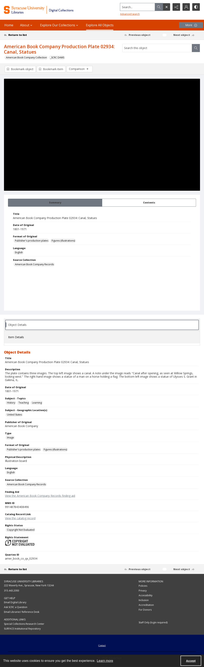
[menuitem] (102, 645)
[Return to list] (30, 35)
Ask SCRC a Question (15, 607)
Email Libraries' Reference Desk (21, 612)
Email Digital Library (15, 602)
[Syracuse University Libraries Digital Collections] (47, 10)
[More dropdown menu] (191, 25)
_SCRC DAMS (57, 57)
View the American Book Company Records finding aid (40, 496)
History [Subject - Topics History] (11, 402)
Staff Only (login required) (153, 622)
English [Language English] (19, 252)
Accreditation (146, 605)
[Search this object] (157, 48)
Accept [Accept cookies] (191, 660)
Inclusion (144, 600)
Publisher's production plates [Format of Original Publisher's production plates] (31, 240)
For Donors (145, 609)
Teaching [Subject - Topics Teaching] (24, 402)
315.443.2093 (11, 590)
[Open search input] (166, 7)
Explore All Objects (100, 25)
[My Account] (186, 7)
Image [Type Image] (10, 437)
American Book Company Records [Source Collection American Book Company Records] (34, 264)
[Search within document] (196, 48)
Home (8, 25)
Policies (143, 585)
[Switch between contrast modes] (196, 7)
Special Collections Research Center (24, 624)
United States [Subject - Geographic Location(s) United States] (14, 414)
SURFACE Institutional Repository (22, 628)
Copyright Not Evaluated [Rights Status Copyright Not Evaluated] (20, 529)
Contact (102, 645)
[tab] (55, 202)
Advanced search (129, 14)
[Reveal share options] (176, 7)
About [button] (26, 25)
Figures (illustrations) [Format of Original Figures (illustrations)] (63, 240)
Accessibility (145, 595)
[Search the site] (137, 7)
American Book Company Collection (26, 57)
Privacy (143, 590)
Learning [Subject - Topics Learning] (37, 402)
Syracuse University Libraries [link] (23, 581)
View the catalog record (20, 518)
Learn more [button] (105, 660)
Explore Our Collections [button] (59, 25)
